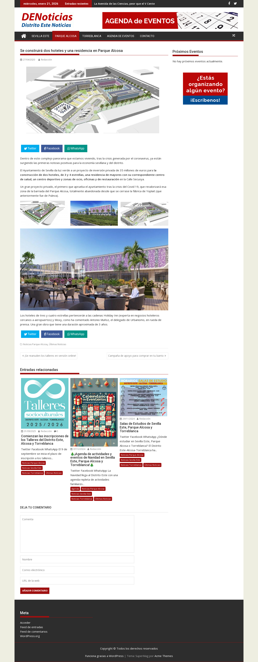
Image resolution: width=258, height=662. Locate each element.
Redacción (45, 59)
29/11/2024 (127, 418)
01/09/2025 (28, 431)
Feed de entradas (31, 627)
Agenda (75, 488)
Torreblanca (91, 36)
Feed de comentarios (33, 631)
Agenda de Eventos (120, 36)
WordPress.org (30, 636)
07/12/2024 (77, 449)
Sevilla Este (40, 36)
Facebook (53, 148)
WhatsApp (77, 148)
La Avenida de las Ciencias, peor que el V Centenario (128, 3)
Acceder (25, 622)
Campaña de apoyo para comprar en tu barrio (136, 355)
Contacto (147, 36)
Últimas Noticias (57, 344)
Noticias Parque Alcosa (35, 344)
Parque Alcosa (66, 36)
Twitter (32, 148)
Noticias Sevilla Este (32, 467)
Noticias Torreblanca (32, 472)
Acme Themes (164, 656)
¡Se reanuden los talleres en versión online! (50, 355)
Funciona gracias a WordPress (104, 656)
